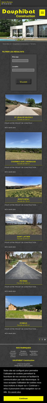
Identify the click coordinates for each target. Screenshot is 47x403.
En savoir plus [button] (14, 392)
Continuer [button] (23, 398)
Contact (13, 357)
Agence (13, 355)
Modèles (23, 351)
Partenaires (33, 355)
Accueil (13, 351)
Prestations (23, 353)
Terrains (33, 353)
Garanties (13, 353)
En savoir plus (11, 128)
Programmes (23, 355)
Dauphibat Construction (21, 44)
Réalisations (34, 351)
